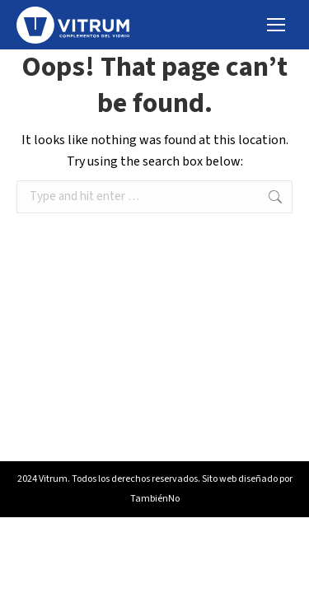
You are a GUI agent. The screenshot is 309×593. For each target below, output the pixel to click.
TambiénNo (155, 499)
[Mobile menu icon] (276, 24)
